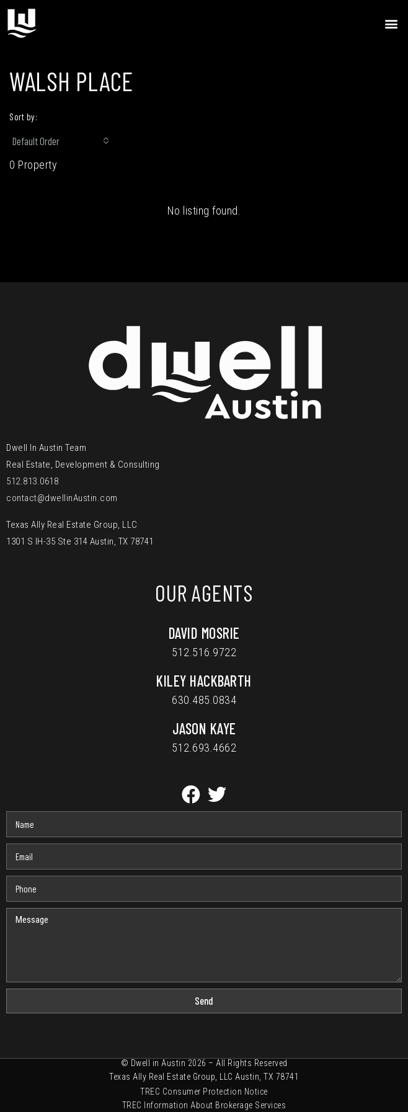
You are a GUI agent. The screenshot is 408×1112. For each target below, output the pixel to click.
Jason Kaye (204, 728)
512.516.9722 (204, 652)
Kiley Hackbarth (204, 681)
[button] (391, 23)
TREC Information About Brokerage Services (204, 1105)
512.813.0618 (32, 481)
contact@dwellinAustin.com (62, 498)
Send (204, 1000)
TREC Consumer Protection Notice (204, 1091)
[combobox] (61, 141)
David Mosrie (204, 633)
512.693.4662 (204, 747)
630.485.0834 (204, 699)
